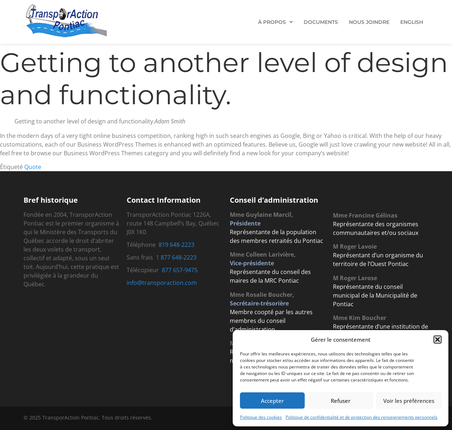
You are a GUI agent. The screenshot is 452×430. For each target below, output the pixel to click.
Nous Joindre (369, 22)
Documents (321, 22)
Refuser (340, 400)
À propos (275, 22)
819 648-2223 (176, 245)
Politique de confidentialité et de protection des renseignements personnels (362, 417)
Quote (32, 167)
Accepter (272, 400)
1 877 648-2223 (176, 257)
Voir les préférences (408, 400)
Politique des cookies (261, 417)
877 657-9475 (180, 270)
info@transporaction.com (162, 283)
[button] (437, 339)
